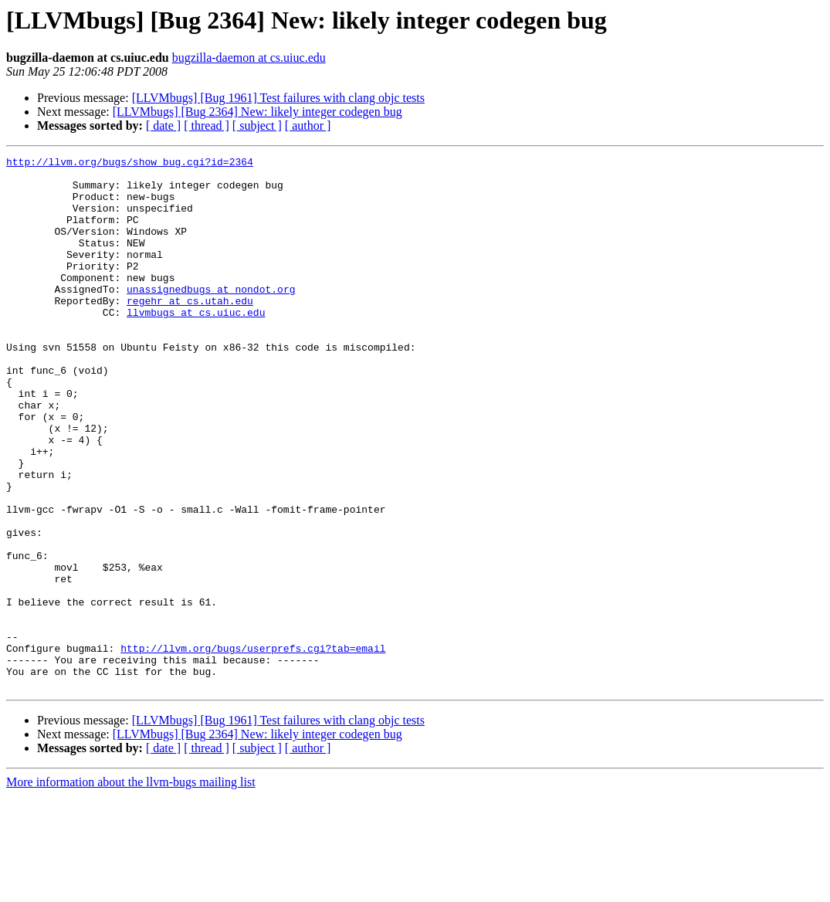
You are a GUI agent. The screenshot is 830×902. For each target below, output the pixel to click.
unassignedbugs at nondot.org (211, 317)
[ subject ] (257, 125)
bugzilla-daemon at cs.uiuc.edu (249, 57)
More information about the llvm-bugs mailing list (131, 888)
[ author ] (308, 125)
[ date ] (163, 125)
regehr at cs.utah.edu (190, 330)
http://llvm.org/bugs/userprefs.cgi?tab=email (252, 747)
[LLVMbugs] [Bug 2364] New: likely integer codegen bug (257, 111)
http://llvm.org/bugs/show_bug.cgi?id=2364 (129, 164)
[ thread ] (206, 125)
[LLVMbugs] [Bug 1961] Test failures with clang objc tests (278, 97)
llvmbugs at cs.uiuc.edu (196, 344)
